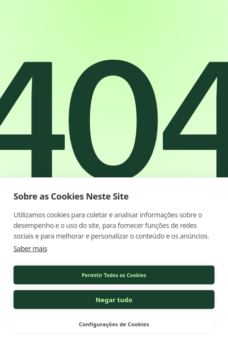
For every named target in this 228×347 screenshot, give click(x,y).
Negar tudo (114, 299)
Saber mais (30, 248)
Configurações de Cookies (114, 324)
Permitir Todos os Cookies (114, 275)
